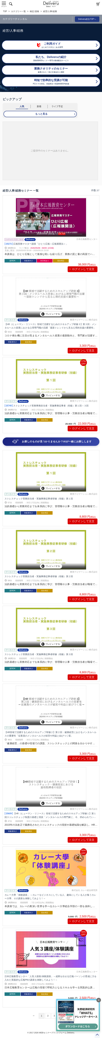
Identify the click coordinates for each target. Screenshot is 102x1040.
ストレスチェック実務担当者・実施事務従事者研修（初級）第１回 (39, 498)
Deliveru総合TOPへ (87, 19)
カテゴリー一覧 (18, 11)
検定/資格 (34, 11)
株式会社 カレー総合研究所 (84, 890)
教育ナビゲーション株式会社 (83, 320)
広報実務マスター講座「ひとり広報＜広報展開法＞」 (36, 244)
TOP (5, 11)
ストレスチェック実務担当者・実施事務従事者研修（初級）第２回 (39, 576)
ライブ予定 (57, 106)
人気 (22, 106)
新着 (39, 106)
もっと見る (41, 113)
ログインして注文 (83, 269)
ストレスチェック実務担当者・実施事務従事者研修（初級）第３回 (39, 654)
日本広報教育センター (86, 239)
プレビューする (50, 314)
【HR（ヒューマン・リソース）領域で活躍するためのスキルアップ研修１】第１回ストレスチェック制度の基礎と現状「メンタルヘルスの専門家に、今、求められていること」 (50, 817)
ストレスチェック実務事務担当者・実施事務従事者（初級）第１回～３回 (47, 405)
